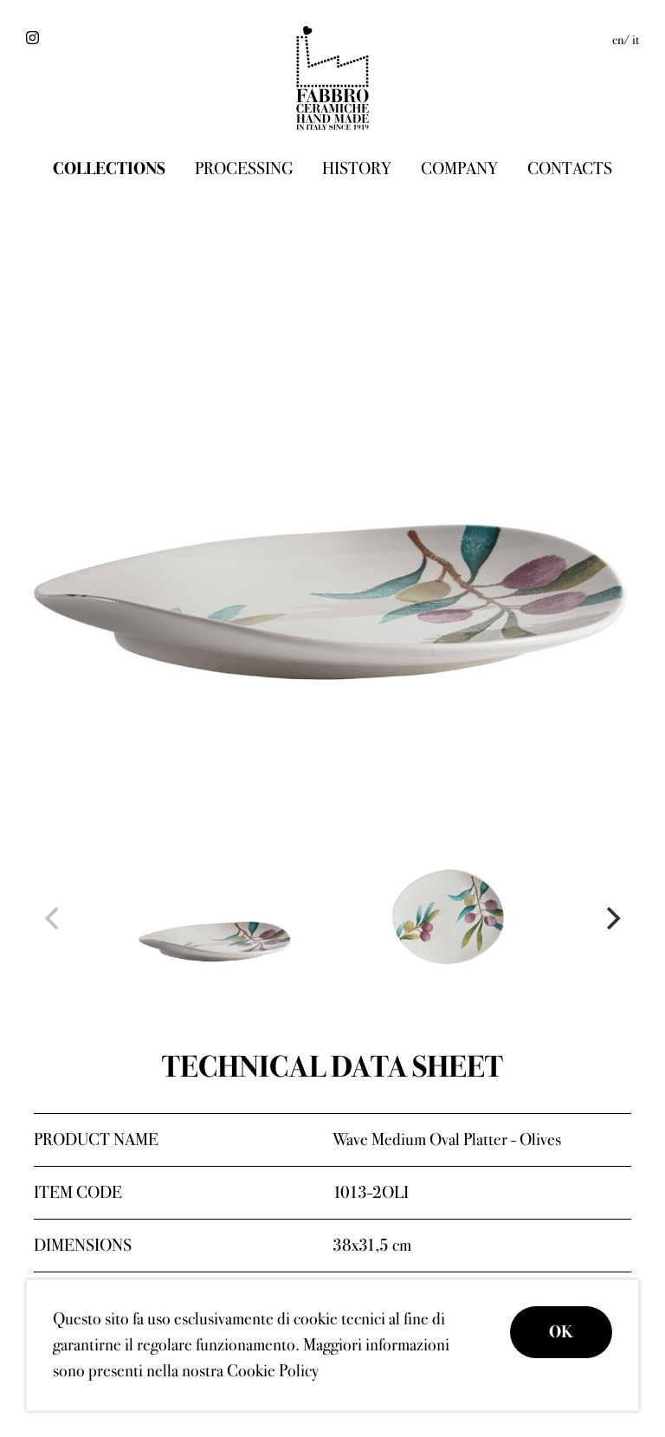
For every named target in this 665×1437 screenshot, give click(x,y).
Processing (244, 168)
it (635, 40)
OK (561, 1332)
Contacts (569, 168)
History (356, 168)
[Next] (611, 918)
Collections (109, 168)
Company (459, 168)
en (617, 40)
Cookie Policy (273, 1371)
